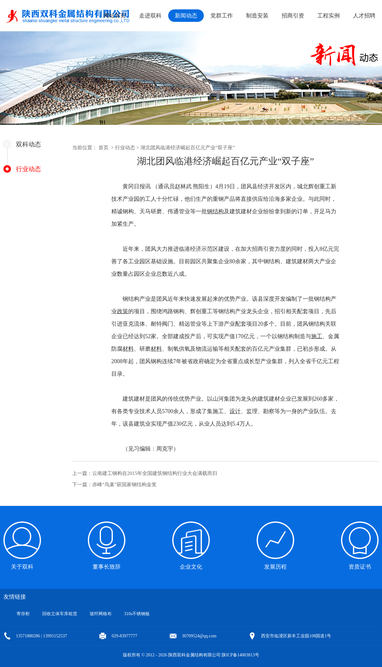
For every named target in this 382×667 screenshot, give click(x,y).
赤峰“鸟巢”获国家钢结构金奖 (124, 484)
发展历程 (275, 567)
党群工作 (221, 15)
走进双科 (150, 15)
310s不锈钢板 (137, 613)
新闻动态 (186, 15)
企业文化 (191, 567)
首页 (103, 147)
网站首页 (114, 15)
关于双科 (22, 567)
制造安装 (257, 15)
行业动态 (28, 169)
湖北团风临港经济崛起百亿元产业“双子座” (187, 147)
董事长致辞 (107, 567)
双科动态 (28, 144)
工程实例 (328, 15)
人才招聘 (364, 15)
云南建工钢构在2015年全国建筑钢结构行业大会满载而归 (154, 473)
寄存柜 (23, 613)
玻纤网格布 (101, 613)
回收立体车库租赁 (59, 613)
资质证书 (360, 567)
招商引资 (293, 15)
